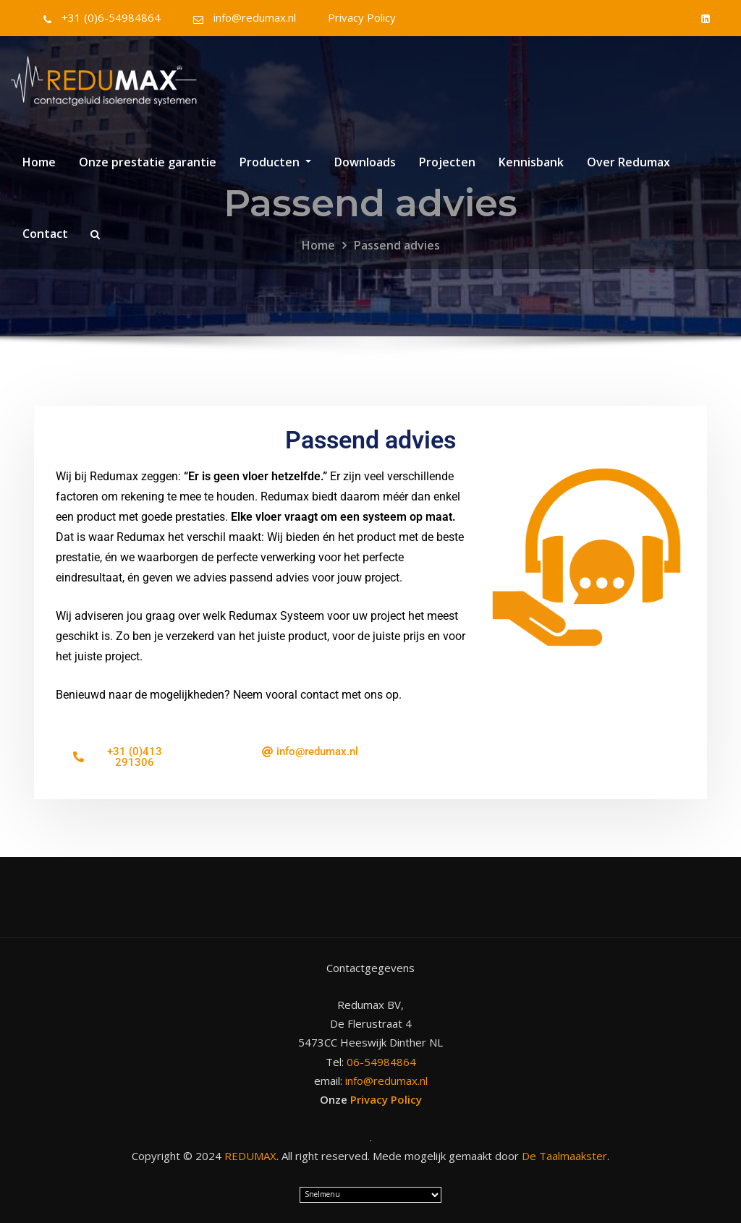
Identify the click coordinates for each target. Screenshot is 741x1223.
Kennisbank (531, 162)
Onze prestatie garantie (147, 162)
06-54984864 (381, 1061)
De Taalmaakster (564, 1156)
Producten (275, 162)
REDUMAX (250, 1156)
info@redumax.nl (254, 17)
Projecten (447, 162)
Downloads (365, 162)
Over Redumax (628, 162)
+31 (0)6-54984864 (111, 17)
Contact (45, 234)
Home (39, 162)
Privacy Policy (362, 17)
